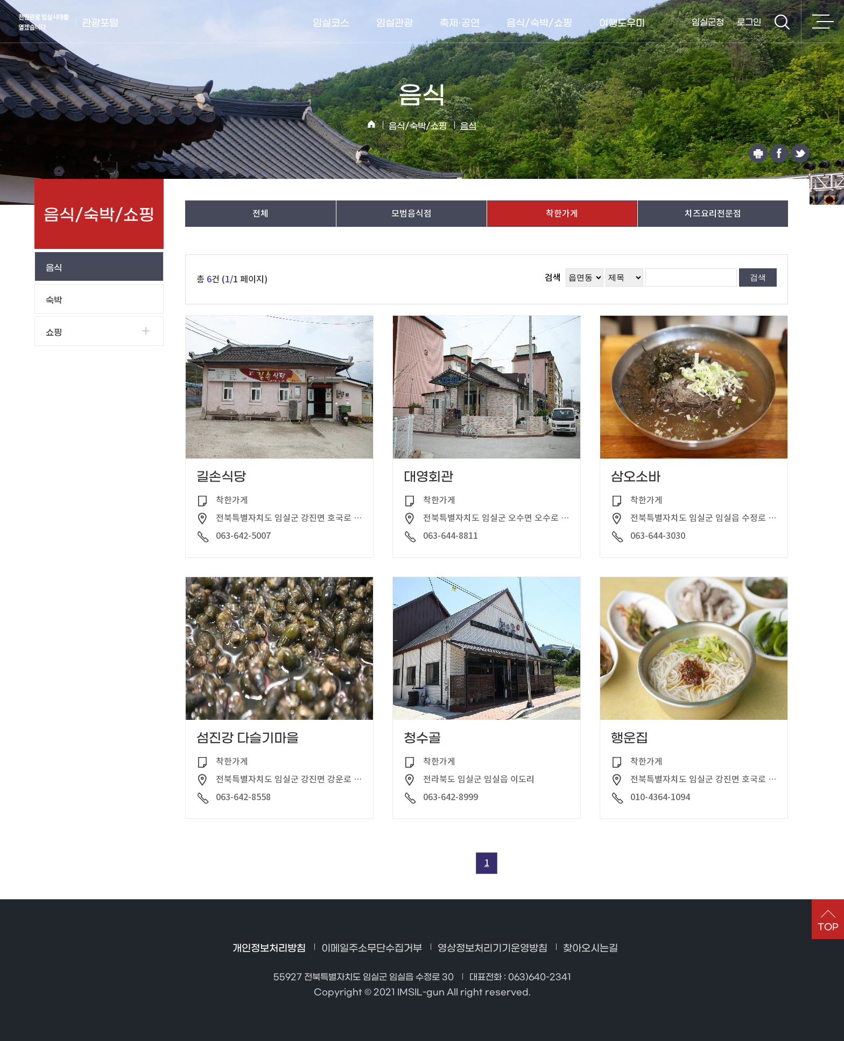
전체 (260, 213)
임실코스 (331, 23)
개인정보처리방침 (269, 948)
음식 (468, 126)
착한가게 (562, 213)
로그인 (749, 22)
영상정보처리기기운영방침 (492, 948)
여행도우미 (622, 23)
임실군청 (708, 22)
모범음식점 (411, 213)
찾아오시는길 (590, 948)
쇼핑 (54, 333)
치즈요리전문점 (713, 213)
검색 (782, 22)
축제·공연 (460, 23)
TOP (828, 927)
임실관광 (394, 23)
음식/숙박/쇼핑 (539, 23)
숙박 (54, 300)
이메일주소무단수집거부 (371, 948)
